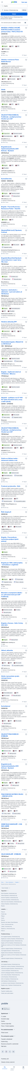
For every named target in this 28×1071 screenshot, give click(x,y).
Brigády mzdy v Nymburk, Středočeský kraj (11, 985)
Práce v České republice (7, 1026)
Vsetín (2, 918)
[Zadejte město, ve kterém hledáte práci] (14, 10)
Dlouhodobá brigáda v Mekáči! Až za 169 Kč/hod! (12, 343)
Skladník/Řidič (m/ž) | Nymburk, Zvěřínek (11, 231)
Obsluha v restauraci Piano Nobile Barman (10, 60)
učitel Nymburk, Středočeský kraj (9, 976)
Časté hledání (6, 888)
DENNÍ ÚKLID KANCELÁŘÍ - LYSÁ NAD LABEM (11, 825)
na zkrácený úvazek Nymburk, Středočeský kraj (12, 983)
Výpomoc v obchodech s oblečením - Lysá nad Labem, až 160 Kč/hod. (11, 292)
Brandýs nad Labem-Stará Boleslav (9, 922)
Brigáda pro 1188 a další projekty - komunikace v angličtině (12, 563)
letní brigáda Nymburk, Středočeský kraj (10, 936)
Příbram (3, 916)
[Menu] (2, 2)
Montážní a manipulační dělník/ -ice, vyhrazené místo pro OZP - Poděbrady (12, 594)
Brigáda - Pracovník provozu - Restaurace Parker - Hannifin (11, 207)
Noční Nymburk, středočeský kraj (9, 893)
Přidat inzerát (4, 1032)
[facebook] (2, 1051)
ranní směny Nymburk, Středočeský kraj (10, 974)
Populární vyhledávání (6, 1039)
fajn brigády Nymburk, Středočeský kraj (10, 950)
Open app (24, 2)
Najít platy (3, 1046)
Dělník (3, 89)
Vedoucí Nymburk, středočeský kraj (9, 903)
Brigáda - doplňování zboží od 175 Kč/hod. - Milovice (11, 373)
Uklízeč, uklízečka (7, 650)
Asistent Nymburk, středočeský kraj (9, 897)
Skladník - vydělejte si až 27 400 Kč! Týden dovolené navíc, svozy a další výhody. (12, 399)
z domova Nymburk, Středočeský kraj (10, 970)
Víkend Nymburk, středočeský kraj (9, 895)
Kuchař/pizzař (5, 706)
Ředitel (3, 906)
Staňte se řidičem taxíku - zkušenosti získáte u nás (9, 459)
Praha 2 (3, 930)
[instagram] (6, 1051)
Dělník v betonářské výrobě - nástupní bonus (10, 677)
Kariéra (3, 1021)
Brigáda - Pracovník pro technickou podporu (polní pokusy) (9, 539)
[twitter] (9, 1051)
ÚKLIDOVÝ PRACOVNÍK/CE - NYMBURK (10, 735)
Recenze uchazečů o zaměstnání (9, 1044)
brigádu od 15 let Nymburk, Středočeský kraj (11, 943)
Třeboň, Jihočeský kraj (6, 926)
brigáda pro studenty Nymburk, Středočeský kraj (12, 938)
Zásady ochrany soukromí (7, 1062)
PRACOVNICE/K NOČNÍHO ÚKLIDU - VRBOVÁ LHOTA (12, 795)
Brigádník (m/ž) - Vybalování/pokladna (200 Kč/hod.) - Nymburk (10, 148)
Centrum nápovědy (6, 1023)
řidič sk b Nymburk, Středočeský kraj (9, 979)
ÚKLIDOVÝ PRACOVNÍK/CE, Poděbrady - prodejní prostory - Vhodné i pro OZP (11, 117)
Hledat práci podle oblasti (7, 993)
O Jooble (3, 1016)
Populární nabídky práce (6, 991)
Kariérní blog (4, 1041)
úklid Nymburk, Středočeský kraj (8, 981)
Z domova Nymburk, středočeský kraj (10, 899)
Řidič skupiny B (6, 512)
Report (24, 55)
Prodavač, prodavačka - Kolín (10, 486)
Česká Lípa (3, 914)
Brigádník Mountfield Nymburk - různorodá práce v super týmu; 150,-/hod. (11, 260)
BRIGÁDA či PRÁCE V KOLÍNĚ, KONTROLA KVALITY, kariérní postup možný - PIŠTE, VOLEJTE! (12, 29)
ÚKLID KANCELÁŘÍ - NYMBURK (11, 854)
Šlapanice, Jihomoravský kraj (8, 928)
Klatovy (3, 920)
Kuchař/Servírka (6, 179)
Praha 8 (3, 912)
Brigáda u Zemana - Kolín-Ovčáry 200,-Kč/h (12, 624)
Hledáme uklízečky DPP (9, 322)
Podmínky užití (5, 1059)
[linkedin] (13, 1051)
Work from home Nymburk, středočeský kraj (11, 901)
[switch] (25, 22)
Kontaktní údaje (5, 1019)
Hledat (14, 14)
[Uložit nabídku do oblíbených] (26, 28)
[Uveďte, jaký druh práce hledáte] (14, 6)
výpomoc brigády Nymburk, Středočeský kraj (11, 948)
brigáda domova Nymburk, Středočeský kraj (11, 952)
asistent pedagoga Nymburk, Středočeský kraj (12, 972)
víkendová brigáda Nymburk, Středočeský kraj (11, 940)
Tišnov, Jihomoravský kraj (7, 924)
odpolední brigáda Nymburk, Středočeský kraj (11, 958)
